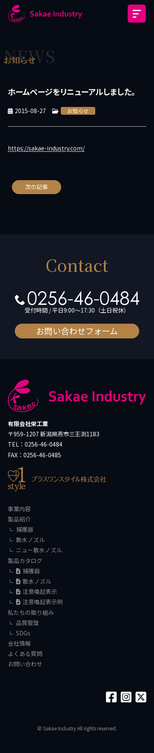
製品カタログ (25, 560)
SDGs (23, 633)
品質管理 (27, 623)
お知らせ (78, 111)
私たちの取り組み (31, 612)
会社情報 (19, 643)
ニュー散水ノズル (39, 550)
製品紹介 (19, 519)
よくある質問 (25, 653)
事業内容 (19, 509)
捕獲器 (24, 529)
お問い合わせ (25, 664)
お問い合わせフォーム (77, 331)
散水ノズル (30, 539)
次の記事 (36, 187)
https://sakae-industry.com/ (46, 148)
